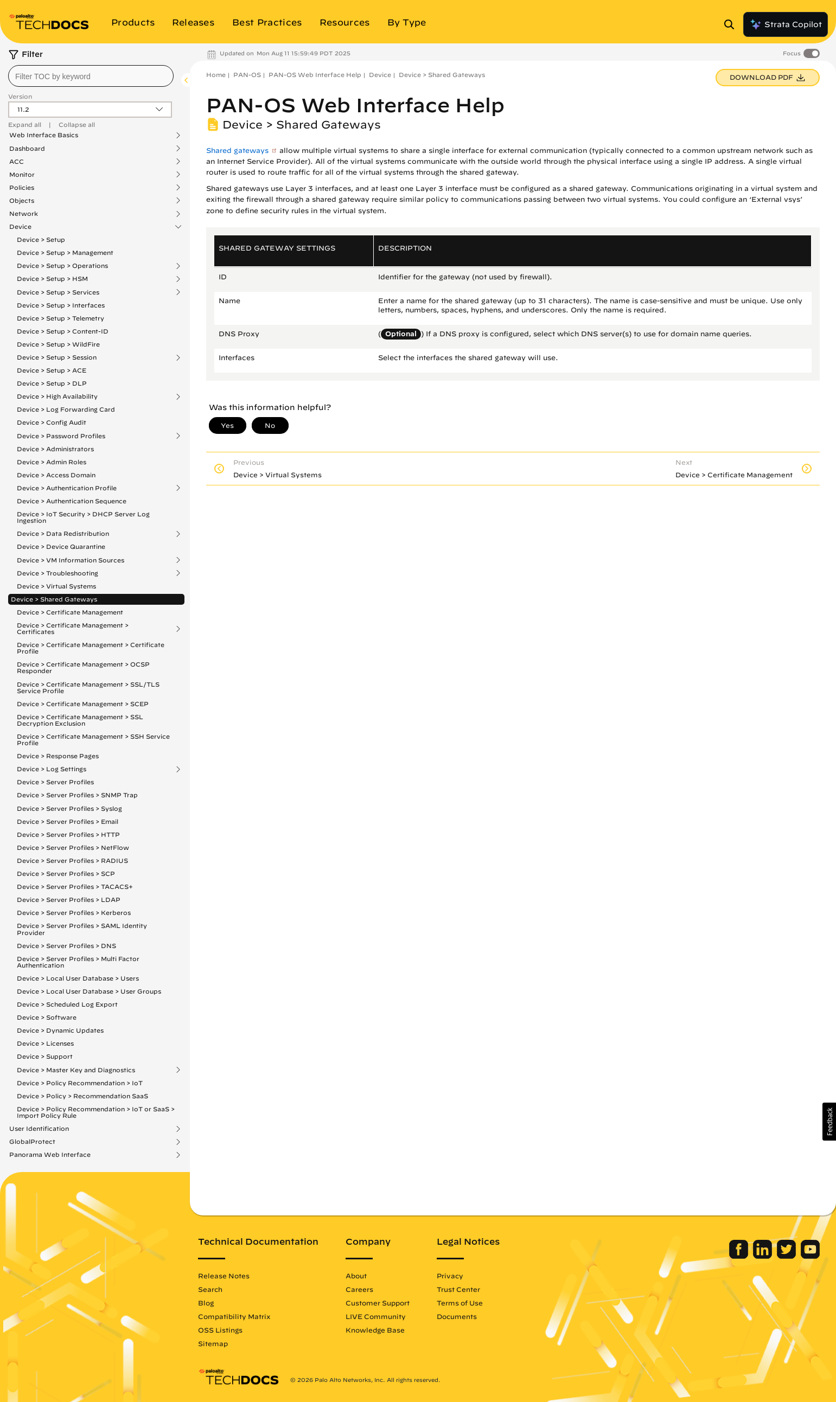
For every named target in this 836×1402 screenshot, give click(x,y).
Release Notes (224, 1275)
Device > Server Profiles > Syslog (69, 808)
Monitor (22, 174)
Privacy (450, 1275)
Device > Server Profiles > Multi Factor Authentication (78, 962)
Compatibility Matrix (234, 1316)
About (356, 1275)
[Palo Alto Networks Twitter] (787, 1256)
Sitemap (213, 1343)
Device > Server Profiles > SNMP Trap (77, 794)
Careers (359, 1289)
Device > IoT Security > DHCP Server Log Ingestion (83, 517)
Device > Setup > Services (58, 292)
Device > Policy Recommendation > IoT (80, 1082)
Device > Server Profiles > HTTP (68, 834)
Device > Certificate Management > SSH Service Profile (93, 739)
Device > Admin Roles (51, 461)
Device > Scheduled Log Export (67, 1004)
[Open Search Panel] (732, 24)
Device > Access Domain (56, 474)
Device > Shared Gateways (54, 599)
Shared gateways (237, 150)
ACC (16, 161)
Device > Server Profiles (55, 781)
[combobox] (91, 76)
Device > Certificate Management (70, 612)
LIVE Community (376, 1316)
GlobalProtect (32, 1141)
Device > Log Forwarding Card (66, 409)
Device (20, 226)
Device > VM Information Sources (70, 560)
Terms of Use (460, 1303)
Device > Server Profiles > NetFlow (73, 847)
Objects (21, 200)
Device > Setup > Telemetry (60, 318)
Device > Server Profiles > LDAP (68, 899)
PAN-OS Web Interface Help (315, 74)
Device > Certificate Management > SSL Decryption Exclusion (80, 720)
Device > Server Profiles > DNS (66, 945)
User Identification (39, 1128)
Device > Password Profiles (61, 436)
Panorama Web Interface (50, 1154)
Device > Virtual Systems (56, 586)
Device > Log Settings (51, 769)
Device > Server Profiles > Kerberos (74, 912)
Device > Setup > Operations (62, 266)
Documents (457, 1316)
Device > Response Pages (58, 755)
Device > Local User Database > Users (78, 978)
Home (216, 74)
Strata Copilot (785, 24)
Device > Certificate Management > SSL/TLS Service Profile (88, 687)
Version (20, 96)
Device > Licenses (45, 1043)
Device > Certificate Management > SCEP (83, 703)
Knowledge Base (375, 1330)
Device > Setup (41, 239)
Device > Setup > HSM (52, 279)
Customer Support (378, 1303)
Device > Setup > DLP (52, 383)
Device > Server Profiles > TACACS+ (75, 886)
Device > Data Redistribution (63, 533)
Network (23, 213)
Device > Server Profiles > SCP (66, 873)
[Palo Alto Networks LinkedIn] (763, 1256)
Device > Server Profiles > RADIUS (72, 860)
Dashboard (27, 148)
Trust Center (458, 1289)
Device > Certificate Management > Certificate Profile (90, 648)
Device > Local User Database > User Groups (89, 991)
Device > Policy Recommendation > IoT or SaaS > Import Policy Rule (96, 1112)
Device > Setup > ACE (51, 370)
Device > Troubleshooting (57, 573)
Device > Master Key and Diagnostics (76, 1070)
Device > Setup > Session (57, 357)
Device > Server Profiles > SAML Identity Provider (82, 929)
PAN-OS (247, 74)
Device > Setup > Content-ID (63, 331)
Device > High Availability (57, 396)
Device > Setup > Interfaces (61, 305)
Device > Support (45, 1056)
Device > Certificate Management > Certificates (73, 628)
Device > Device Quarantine (61, 546)
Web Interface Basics (43, 135)
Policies (21, 187)
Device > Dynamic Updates (60, 1030)
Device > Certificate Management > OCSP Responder (83, 667)
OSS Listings (220, 1330)
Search (210, 1289)
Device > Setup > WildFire (58, 344)
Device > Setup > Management (65, 252)
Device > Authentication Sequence (71, 500)
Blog (206, 1303)
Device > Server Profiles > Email (67, 821)
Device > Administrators (55, 448)
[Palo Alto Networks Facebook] (739, 1256)
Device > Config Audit (51, 422)
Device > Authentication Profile (67, 488)
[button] (829, 1122)
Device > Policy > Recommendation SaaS (82, 1095)
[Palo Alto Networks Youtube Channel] (810, 1256)
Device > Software (46, 1017)
